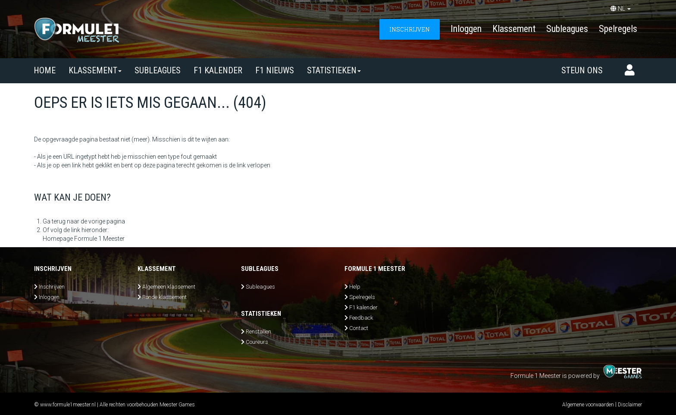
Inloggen (466, 28)
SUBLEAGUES (158, 70)
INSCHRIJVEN (409, 29)
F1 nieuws (274, 70)
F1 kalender (218, 70)
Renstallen (258, 331)
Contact (358, 328)
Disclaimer (630, 405)
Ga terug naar (61, 221)
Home (45, 70)
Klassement (513, 28)
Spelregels (618, 28)
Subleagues (567, 28)
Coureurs (257, 342)
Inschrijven (52, 286)
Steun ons (582, 70)
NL (620, 8)
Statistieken (334, 70)
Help (354, 286)
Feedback (361, 317)
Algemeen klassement (168, 286)
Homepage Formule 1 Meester (84, 238)
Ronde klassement (164, 297)
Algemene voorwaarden (588, 405)
